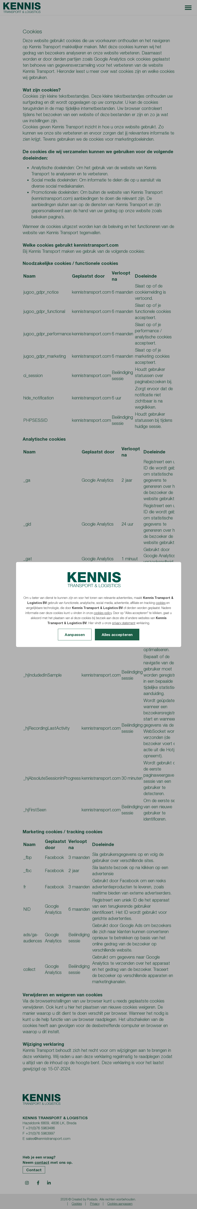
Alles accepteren (117, 634)
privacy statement (123, 623)
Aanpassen (75, 634)
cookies (161, 603)
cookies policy (103, 613)
